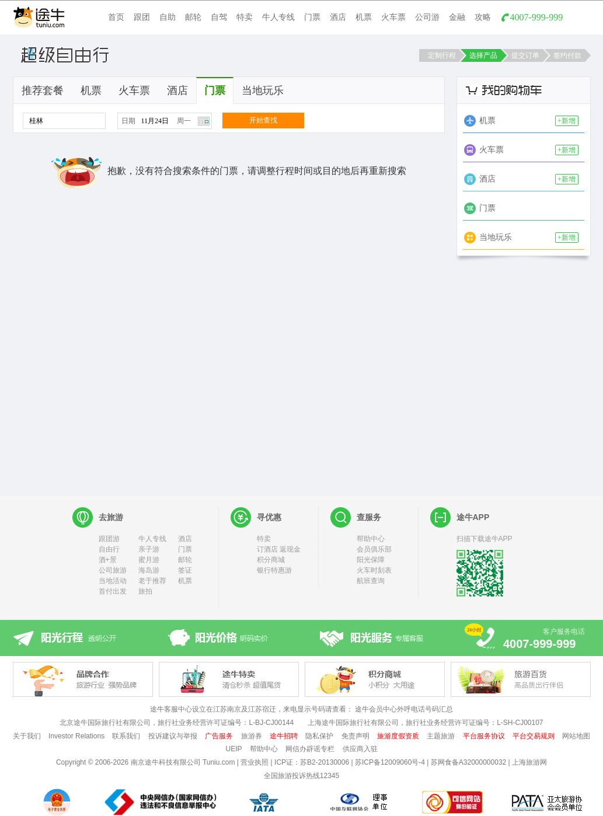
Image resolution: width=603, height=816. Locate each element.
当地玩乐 (263, 90)
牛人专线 (278, 17)
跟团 (142, 17)
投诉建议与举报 (172, 736)
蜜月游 (148, 560)
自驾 (219, 17)
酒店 (338, 17)
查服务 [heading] (369, 517)
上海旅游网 (529, 762)
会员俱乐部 (374, 549)
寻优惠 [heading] (269, 517)
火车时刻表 (374, 570)
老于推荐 (152, 581)
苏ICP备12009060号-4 (390, 762)
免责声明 (355, 736)
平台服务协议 (484, 736)
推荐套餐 (43, 90)
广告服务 (219, 736)
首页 (116, 17)
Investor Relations (76, 736)
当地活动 (113, 581)
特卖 (244, 17)
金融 (457, 17)
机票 (363, 17)
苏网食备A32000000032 (468, 762)
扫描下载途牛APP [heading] (484, 539)
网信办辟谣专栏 (309, 749)
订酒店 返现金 (279, 549)
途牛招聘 (284, 736)
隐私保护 (319, 736)
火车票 (393, 17)
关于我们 (27, 736)
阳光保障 (371, 560)
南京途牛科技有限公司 (166, 762)
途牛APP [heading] (473, 517)
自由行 (109, 549)
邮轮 (193, 17)
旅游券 (251, 736)
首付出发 (113, 591)
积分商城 (271, 560)
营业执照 (254, 762)
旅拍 (145, 591)
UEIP (233, 749)
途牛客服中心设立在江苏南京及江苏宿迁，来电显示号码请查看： (251, 709)
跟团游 (109, 539)
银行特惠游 (274, 570)
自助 (167, 17)
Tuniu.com (219, 762)
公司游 (427, 17)
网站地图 (576, 736)
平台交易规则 (534, 736)
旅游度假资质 (398, 736)
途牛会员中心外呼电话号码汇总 (404, 709)
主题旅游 (441, 736)
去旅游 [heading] (111, 517)
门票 (312, 17)
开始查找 (263, 120)
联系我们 (126, 736)
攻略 (483, 17)
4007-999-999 (536, 17)
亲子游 (148, 549)
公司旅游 (113, 570)
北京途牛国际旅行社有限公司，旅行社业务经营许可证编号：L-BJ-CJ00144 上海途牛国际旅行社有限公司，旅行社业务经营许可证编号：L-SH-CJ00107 (301, 723)
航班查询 (371, 581)
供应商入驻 (360, 749)
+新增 (566, 121)
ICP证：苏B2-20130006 (311, 762)
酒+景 (108, 560)
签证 (185, 570)
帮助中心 (371, 539)
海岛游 (148, 570)
